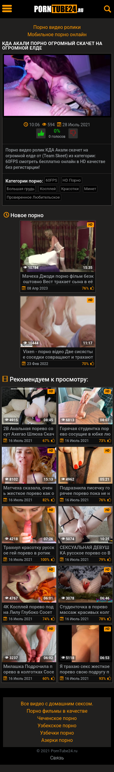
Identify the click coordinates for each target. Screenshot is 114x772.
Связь (57, 758)
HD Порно (72, 180)
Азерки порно (57, 740)
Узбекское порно (57, 726)
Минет (90, 188)
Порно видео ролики (57, 27)
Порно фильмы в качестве (56, 711)
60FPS (51, 180)
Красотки (69, 188)
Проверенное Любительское (33, 197)
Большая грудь (20, 188)
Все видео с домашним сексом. (57, 704)
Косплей (48, 188)
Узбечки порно (57, 733)
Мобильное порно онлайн (56, 34)
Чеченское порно (57, 718)
